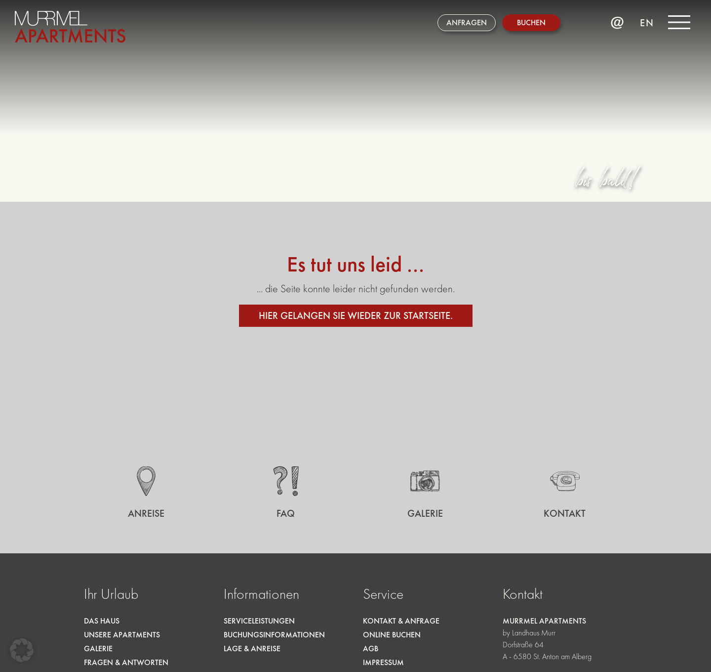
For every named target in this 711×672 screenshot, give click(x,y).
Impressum (383, 662)
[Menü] (679, 22)
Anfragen (466, 22)
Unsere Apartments (122, 634)
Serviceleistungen (259, 621)
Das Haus (101, 621)
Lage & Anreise (252, 648)
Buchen (531, 22)
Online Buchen (392, 634)
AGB (370, 648)
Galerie (98, 648)
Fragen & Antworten (126, 662)
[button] (21, 650)
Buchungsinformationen (274, 634)
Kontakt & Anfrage (401, 621)
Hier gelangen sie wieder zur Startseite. (356, 315)
